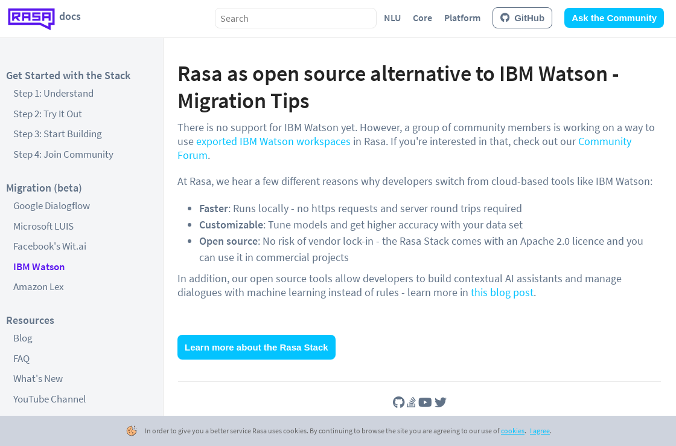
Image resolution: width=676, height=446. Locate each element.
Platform (462, 17)
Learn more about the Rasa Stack (256, 347)
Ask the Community (614, 18)
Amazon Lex (38, 286)
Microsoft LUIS (43, 226)
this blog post (502, 292)
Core (422, 17)
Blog (23, 337)
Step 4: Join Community (63, 154)
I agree (540, 430)
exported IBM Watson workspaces (273, 141)
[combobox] (296, 18)
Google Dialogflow (51, 205)
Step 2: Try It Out (47, 113)
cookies (513, 430)
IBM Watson (39, 266)
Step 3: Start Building (57, 133)
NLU (392, 17)
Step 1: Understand (53, 93)
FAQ (21, 358)
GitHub (522, 18)
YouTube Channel (49, 399)
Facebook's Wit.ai (49, 246)
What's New (38, 378)
